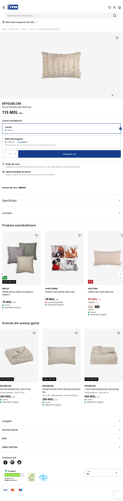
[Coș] (119, 7)
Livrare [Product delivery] (7, 213)
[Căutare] (114, 15)
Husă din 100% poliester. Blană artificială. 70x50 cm (61, 395)
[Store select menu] (20, 22)
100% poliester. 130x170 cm (12, 392)
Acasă (4, 29)
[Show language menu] (102, 473)
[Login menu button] (114, 7)
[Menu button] (3, 7)
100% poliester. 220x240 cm (97, 392)
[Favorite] (109, 7)
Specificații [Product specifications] (9, 200)
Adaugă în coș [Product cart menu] (69, 154)
